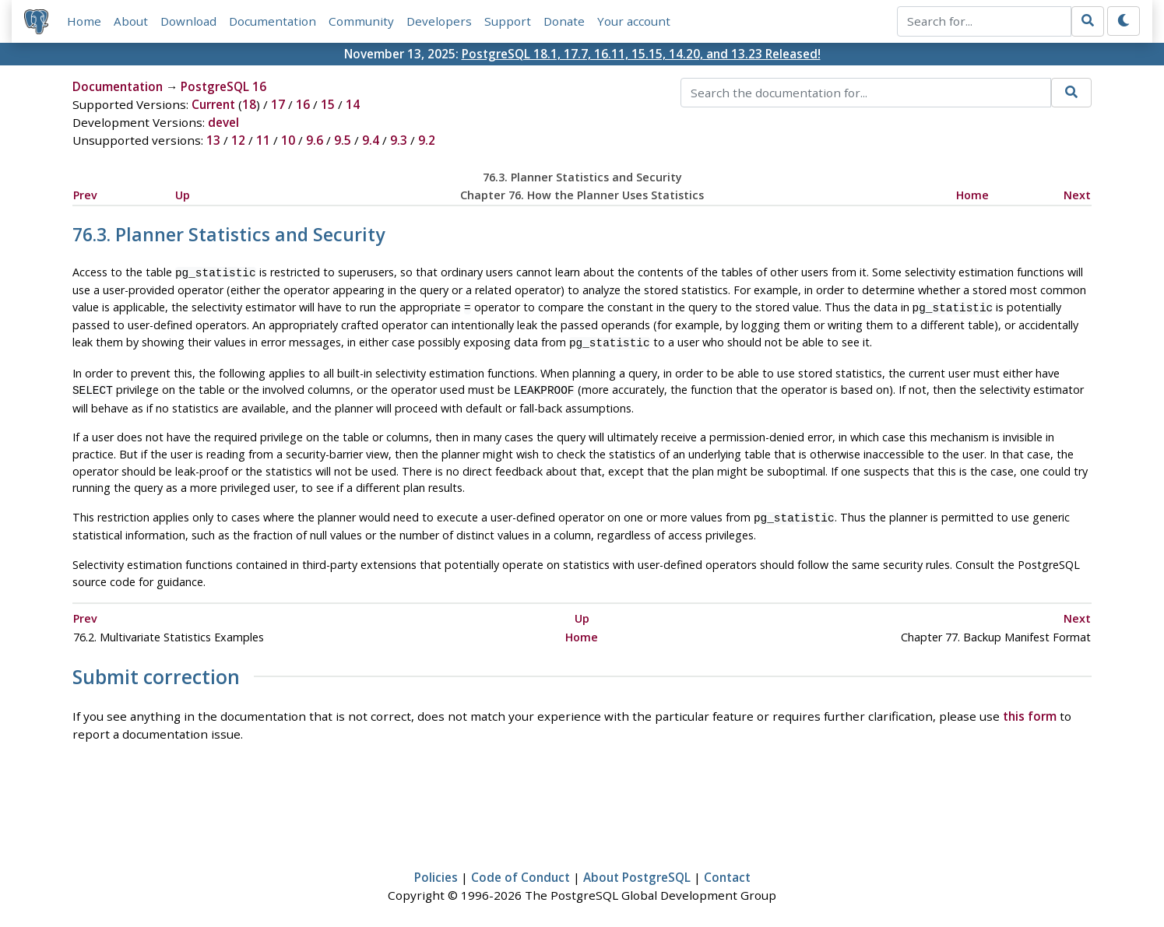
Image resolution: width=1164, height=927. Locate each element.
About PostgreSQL (637, 869)
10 (288, 140)
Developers (439, 21)
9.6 (314, 140)
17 (278, 104)
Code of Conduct (520, 869)
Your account (633, 21)
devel (223, 122)
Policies (436, 869)
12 (238, 140)
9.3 (398, 140)
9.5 (342, 140)
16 (303, 104)
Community (361, 21)
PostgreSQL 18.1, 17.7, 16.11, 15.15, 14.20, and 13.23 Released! (641, 53)
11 (263, 140)
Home (84, 21)
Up (182, 195)
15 (328, 104)
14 (353, 104)
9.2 (426, 140)
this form (1030, 708)
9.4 (370, 140)
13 (213, 140)
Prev (85, 195)
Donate (564, 21)
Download (188, 21)
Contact (727, 869)
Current (213, 104)
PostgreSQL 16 (223, 86)
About (131, 21)
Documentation (272, 21)
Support (507, 21)
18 (249, 104)
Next (1077, 195)
